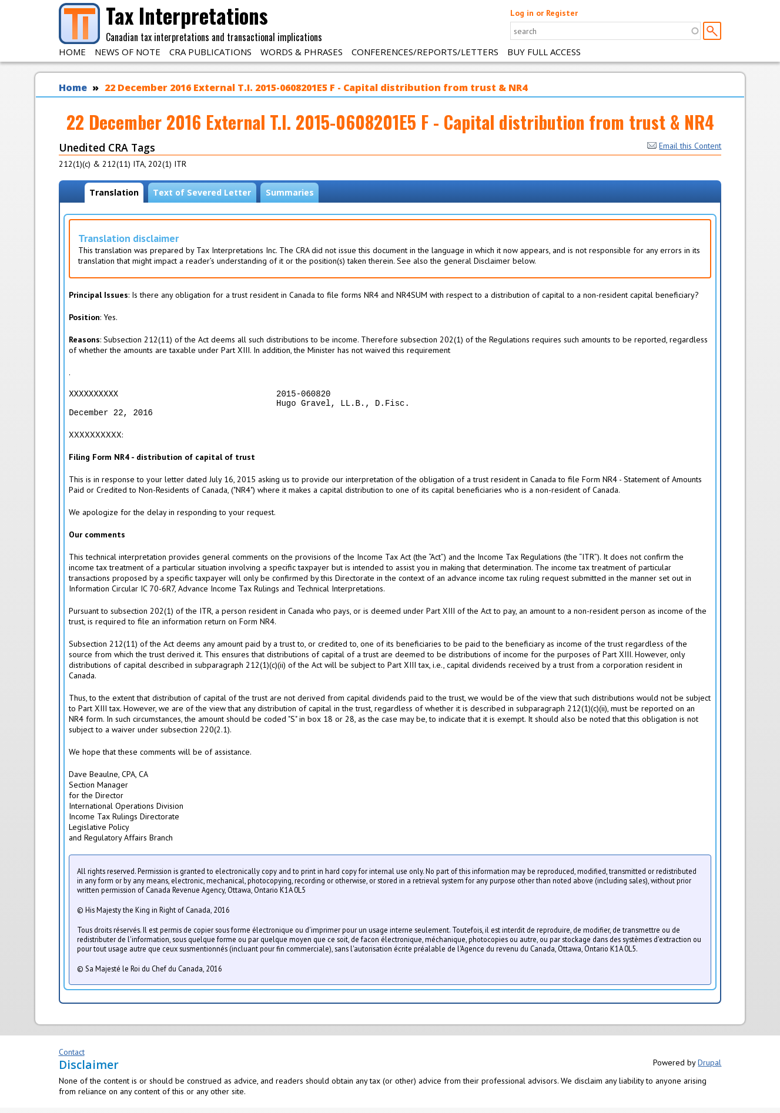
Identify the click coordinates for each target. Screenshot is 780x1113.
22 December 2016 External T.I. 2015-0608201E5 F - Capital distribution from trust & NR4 (316, 87)
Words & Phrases (301, 52)
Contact (72, 1057)
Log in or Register (544, 13)
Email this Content (684, 145)
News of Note (127, 52)
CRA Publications (210, 52)
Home (72, 52)
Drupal (709, 1067)
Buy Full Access (544, 52)
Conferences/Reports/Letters (424, 52)
